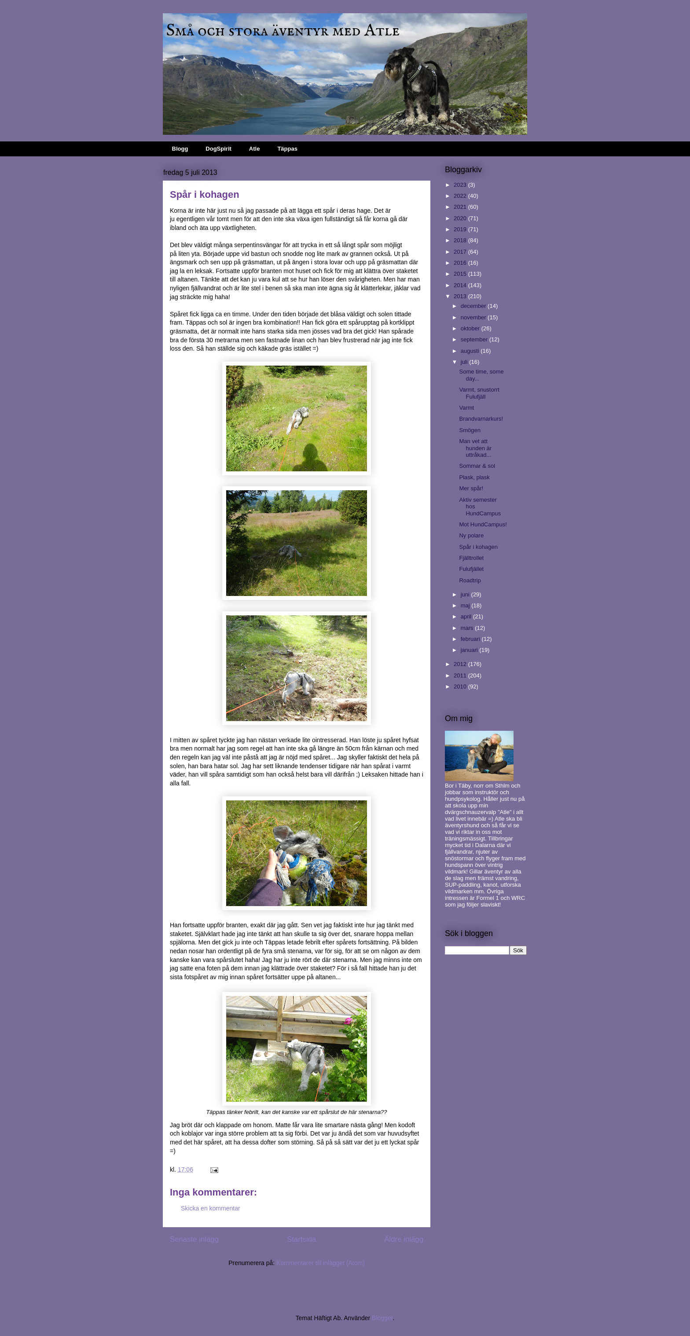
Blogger (382, 1317)
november (474, 317)
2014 (461, 285)
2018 (461, 240)
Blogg (180, 148)
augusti (471, 351)
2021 (461, 207)
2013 (461, 296)
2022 (461, 195)
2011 (461, 675)
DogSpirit (218, 148)
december (474, 306)
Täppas (287, 148)
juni (466, 594)
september (475, 339)
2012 (461, 664)
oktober (471, 328)
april (467, 616)
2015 (461, 273)
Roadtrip (470, 580)
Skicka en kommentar (210, 1208)
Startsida (301, 1239)
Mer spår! (471, 488)
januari (470, 650)
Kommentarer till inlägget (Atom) (320, 1262)
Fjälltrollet (471, 558)
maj (466, 605)
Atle (254, 148)
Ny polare (471, 535)
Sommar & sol (477, 466)
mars (468, 628)
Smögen (469, 430)
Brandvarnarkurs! (481, 418)
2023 (461, 184)
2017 (461, 251)
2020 (461, 218)
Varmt (466, 407)
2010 (461, 686)
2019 (461, 229)
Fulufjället (471, 569)
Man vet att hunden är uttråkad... (475, 448)
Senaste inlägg (194, 1239)
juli (465, 362)
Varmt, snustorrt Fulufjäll (479, 393)
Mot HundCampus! (482, 524)
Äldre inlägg (403, 1239)
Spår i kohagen (478, 547)
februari (471, 639)
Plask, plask (474, 477)
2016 (461, 262)
